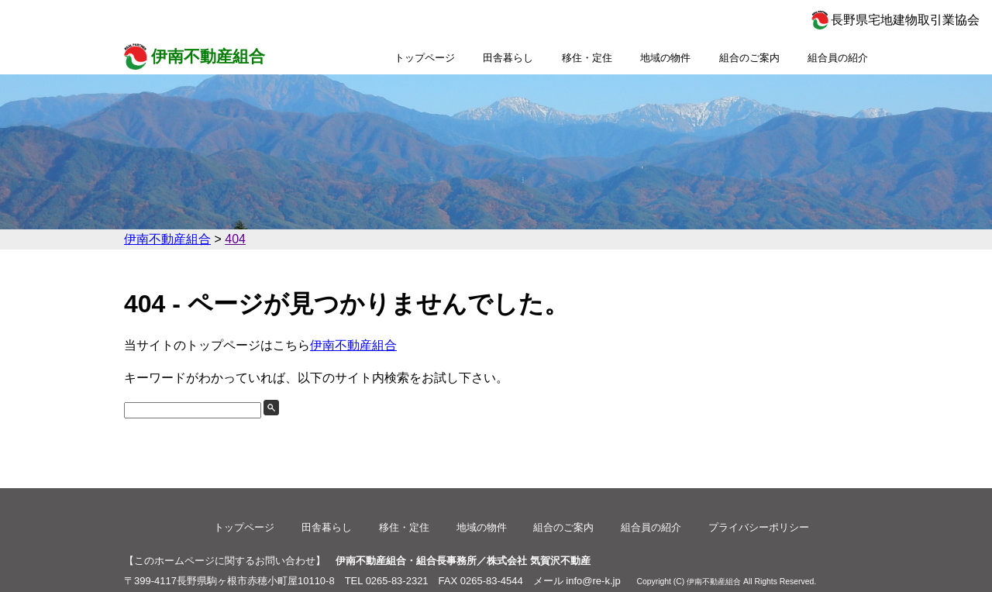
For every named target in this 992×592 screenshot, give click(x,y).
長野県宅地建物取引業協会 (905, 19)
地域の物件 (665, 58)
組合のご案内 (749, 58)
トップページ (424, 58)
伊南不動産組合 (208, 56)
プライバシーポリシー (758, 527)
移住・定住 (587, 58)
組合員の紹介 (838, 58)
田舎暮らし (508, 58)
